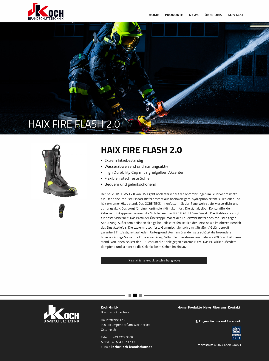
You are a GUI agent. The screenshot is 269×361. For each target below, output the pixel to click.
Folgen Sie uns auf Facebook (218, 321)
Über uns (213, 15)
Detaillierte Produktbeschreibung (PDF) (154, 260)
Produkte (174, 15)
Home (154, 15)
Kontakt (236, 15)
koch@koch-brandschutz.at (131, 347)
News (194, 15)
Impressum (205, 345)
